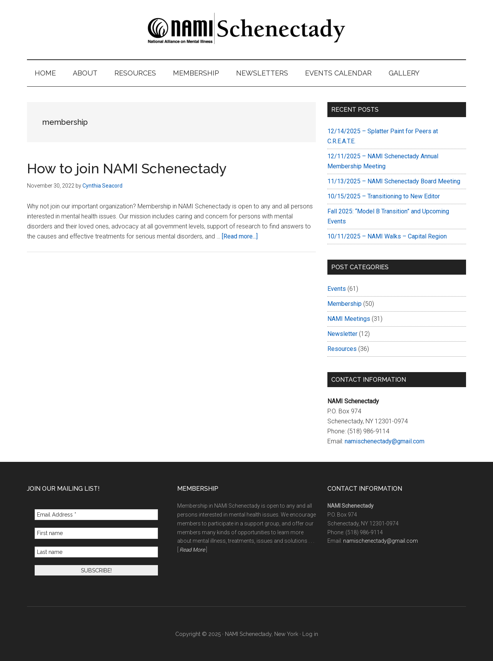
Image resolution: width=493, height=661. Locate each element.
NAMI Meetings (348, 318)
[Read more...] (240, 236)
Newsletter (342, 333)
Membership (344, 303)
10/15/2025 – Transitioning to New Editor (383, 196)
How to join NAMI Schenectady (127, 168)
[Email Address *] (96, 514)
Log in (310, 634)
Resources (342, 348)
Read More (192, 550)
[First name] (96, 533)
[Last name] (96, 552)
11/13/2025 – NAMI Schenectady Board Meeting (393, 181)
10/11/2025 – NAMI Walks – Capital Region (387, 236)
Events (336, 288)
